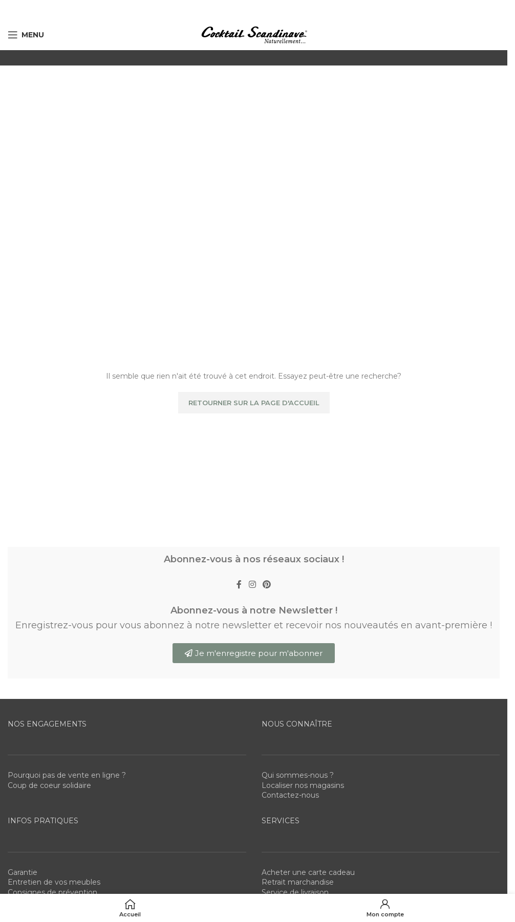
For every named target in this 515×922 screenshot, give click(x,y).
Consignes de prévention (52, 892)
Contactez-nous (290, 795)
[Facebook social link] (239, 585)
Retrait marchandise (298, 882)
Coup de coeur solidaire (49, 785)
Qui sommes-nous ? (298, 775)
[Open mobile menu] (26, 35)
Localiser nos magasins (303, 785)
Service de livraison (295, 892)
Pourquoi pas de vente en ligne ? (67, 775)
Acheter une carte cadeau (308, 872)
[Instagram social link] (252, 585)
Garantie (22, 872)
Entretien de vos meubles (54, 882)
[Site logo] (254, 34)
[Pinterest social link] (267, 585)
